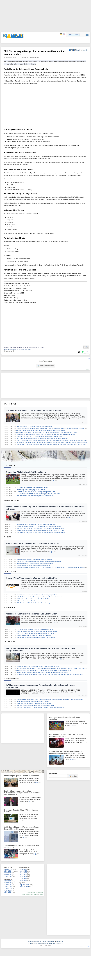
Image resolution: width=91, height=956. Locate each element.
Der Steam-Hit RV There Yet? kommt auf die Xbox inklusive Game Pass (39, 436)
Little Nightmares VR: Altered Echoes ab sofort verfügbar (34, 426)
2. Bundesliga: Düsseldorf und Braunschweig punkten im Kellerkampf (38, 494)
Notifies (41, 894)
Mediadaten (51, 941)
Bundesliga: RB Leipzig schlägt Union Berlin (26, 472)
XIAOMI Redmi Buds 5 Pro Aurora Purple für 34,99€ (32, 599)
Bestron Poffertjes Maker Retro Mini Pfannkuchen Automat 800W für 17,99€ (40, 530)
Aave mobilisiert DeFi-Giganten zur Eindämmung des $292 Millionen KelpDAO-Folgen (43, 670)
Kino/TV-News (10, 571)
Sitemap (30, 941)
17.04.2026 (7, 885)
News (40, 943)
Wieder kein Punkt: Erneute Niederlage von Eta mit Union (31, 614)
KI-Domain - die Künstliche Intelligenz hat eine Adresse (33, 703)
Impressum (59, 941)
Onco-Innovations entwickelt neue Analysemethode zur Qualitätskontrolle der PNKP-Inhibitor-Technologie (49, 699)
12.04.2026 (23, 869)
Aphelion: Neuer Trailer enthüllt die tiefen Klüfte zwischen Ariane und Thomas (40, 430)
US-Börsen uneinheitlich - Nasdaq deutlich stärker (32, 488)
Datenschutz (38, 941)
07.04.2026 (23, 878)
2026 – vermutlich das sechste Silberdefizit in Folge (32, 701)
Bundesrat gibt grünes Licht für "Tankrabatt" (21, 776)
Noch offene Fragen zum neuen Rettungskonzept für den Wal (35, 492)
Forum (35, 943)
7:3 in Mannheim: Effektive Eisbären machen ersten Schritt (34, 629)
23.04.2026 (7, 871)
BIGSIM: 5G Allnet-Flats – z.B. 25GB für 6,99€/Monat (33, 565)
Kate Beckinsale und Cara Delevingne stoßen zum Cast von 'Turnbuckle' (39, 597)
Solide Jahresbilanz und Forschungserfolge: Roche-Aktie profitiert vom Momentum (21, 828)
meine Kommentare (27, 894)
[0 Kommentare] (9, 351)
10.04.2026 (23, 873)
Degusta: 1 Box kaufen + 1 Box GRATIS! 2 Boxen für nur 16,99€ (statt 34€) (40, 528)
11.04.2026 (23, 871)
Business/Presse (11, 678)
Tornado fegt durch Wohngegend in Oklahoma (31, 490)
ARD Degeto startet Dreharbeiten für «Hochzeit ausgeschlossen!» (37, 603)
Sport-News (9, 607)
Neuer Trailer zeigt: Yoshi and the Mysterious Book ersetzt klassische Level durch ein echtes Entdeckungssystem (52, 440)
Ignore (36, 894)
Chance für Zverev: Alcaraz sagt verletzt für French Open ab (35, 633)
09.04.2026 (23, 875)
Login (71, 34)
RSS (61, 943)
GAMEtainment (34, 57)
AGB (44, 941)
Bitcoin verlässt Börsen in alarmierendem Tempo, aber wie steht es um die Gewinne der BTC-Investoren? (49, 674)
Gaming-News (10, 404)
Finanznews (9, 642)
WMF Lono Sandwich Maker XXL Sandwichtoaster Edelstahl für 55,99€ (38, 526)
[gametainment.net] (10, 349)
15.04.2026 (7, 888)
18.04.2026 (7, 883)
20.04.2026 (7, 876)
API (58, 943)
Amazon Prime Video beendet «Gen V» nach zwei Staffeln (31, 578)
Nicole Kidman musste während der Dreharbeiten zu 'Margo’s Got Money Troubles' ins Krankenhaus (22, 793)
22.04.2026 (7, 873)
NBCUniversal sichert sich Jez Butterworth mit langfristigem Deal (36, 595)
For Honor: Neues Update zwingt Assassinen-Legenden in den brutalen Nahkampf (42, 438)
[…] (75, 419)
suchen (73, 776)
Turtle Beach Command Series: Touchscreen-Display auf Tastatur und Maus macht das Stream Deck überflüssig (51, 442)
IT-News (7, 537)
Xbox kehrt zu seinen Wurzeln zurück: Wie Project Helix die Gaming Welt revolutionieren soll (45, 434)
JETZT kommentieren (45, 366)
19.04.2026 (7, 881)
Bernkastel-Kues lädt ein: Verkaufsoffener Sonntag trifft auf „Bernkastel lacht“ (40, 707)
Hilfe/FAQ (52, 943)
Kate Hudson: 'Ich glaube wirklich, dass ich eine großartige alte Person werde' (40, 532)
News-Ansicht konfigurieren (35, 892)
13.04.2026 (7, 892)
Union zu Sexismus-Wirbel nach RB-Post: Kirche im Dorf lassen (36, 631)
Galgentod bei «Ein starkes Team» (27, 601)
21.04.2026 (7, 875)
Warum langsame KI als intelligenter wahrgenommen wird (34, 563)
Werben (45, 943)
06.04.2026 (23, 880)
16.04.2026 (7, 886)
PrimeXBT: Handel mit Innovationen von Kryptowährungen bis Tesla (37, 666)
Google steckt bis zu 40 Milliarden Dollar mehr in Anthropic (32, 544)
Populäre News (24, 885)
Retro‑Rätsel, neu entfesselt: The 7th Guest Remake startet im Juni (66, 735)
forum (87, 369)
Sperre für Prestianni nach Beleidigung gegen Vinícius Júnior (35, 637)
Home (30, 943)
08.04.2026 (23, 876)
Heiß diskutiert (24, 886)
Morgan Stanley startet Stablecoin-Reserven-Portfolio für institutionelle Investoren (42, 672)
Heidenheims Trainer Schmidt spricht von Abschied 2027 (34, 635)
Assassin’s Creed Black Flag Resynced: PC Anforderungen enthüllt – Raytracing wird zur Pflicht (46, 432)
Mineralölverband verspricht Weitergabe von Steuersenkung (35, 496)
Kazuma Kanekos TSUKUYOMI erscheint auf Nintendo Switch (33, 411)
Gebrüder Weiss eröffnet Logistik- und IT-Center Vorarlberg (35, 705)
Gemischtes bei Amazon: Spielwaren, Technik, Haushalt (34, 559)
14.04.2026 (7, 890)
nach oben (83, 946)
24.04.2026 (7, 869)
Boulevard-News (11, 500)
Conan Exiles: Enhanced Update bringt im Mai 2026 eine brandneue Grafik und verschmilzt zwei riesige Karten (51, 444)
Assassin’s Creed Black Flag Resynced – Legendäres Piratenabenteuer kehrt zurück (66, 752)
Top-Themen (9, 465)
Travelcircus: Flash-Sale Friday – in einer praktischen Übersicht (36, 524)
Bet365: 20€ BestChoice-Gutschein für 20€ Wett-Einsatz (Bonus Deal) (38, 561)
